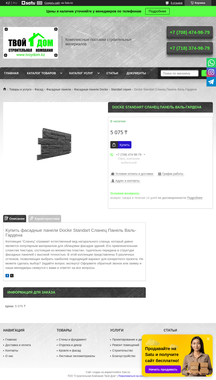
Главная (11, 73)
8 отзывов (176, 2)
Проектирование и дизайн (130, 339)
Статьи (112, 73)
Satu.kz (126, 372)
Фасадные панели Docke (91, 89)
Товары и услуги (20, 89)
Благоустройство (123, 356)
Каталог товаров (41, 73)
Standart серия (121, 89)
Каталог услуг (81, 73)
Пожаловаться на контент (133, 376)
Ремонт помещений (125, 345)
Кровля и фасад (70, 350)
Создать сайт (52, 2)
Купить (125, 145)
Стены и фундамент (72, 339)
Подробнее (157, 11)
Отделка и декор (70, 345)
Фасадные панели (58, 89)
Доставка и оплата (18, 345)
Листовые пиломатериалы (77, 356)
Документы (136, 73)
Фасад (39, 89)
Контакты (11, 350)
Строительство (122, 350)
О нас (9, 356)
